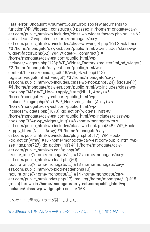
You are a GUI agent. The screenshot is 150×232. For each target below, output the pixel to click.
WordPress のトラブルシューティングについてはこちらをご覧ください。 (67, 212)
